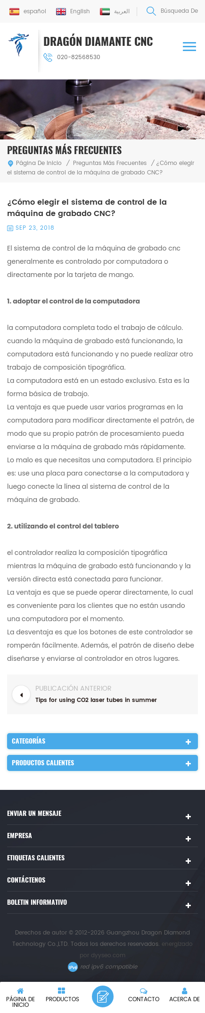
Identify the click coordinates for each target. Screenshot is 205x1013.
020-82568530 (71, 57)
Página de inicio (34, 163)
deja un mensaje (103, 996)
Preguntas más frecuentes (110, 163)
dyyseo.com (108, 955)
